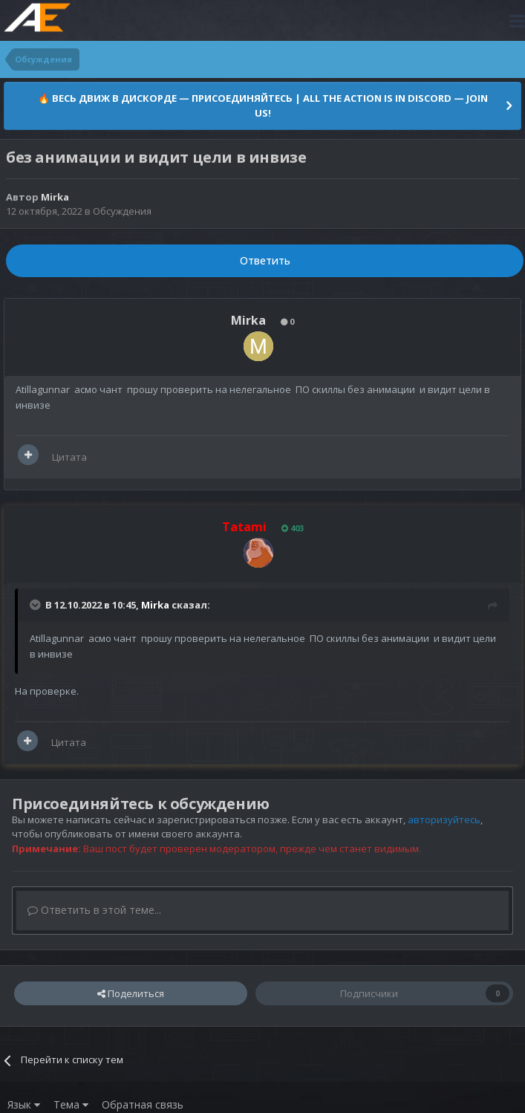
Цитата (69, 457)
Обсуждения (122, 211)
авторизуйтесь (444, 819)
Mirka (155, 604)
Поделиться (130, 993)
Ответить (265, 260)
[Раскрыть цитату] (36, 605)
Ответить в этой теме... (94, 910)
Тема (70, 1104)
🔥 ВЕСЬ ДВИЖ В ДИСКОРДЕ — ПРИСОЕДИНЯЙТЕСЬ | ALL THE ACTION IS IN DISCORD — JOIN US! (263, 105)
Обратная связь (142, 1104)
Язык (23, 1104)
